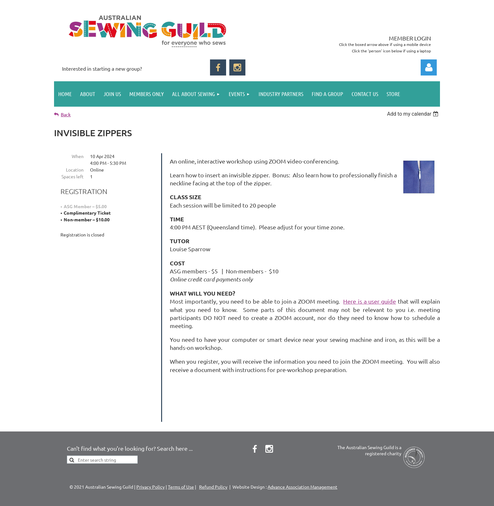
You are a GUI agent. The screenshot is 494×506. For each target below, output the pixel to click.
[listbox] (413, 114)
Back (66, 114)
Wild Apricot (363, 497)
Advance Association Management (302, 460)
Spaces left (72, 176)
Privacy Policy (150, 460)
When (78, 156)
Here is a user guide (369, 301)
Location (75, 170)
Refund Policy (213, 460)
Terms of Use (181, 460)
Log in (429, 67)
